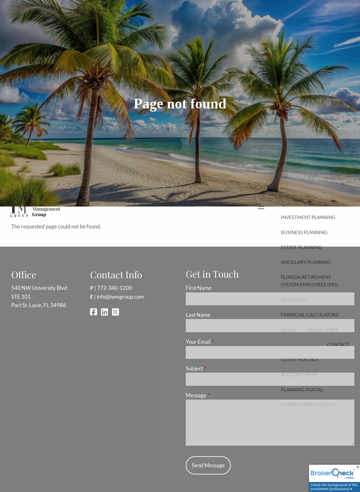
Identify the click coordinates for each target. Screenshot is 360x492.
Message (220, 395)
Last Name (198, 314)
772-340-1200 (114, 288)
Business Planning (304, 232)
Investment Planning (308, 217)
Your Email (222, 341)
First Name (198, 288)
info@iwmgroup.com (120, 296)
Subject (218, 368)
